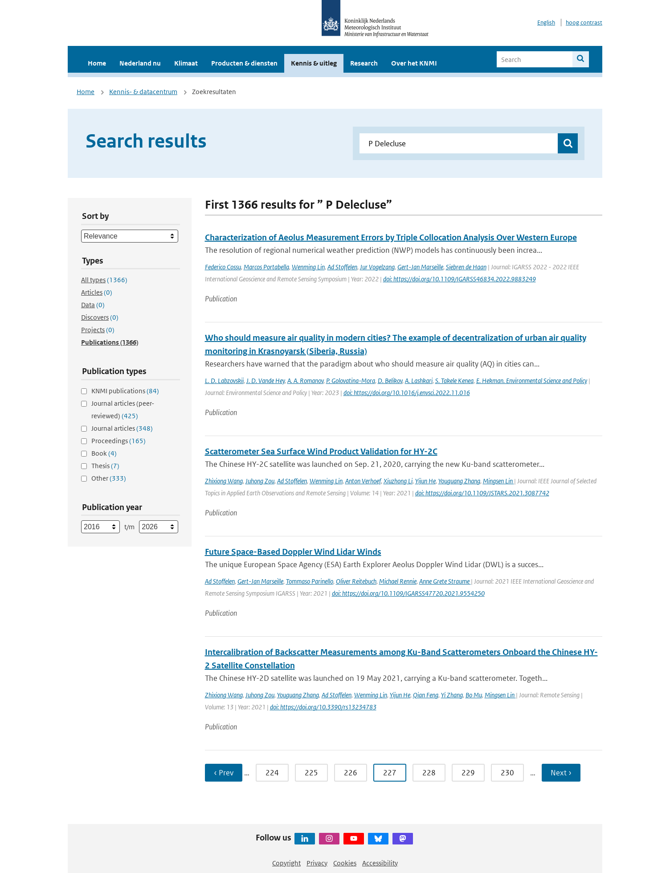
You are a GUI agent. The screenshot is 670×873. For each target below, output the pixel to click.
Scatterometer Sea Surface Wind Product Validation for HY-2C (321, 451)
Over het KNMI (414, 63)
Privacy (316, 863)
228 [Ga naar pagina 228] (429, 773)
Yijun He (425, 481)
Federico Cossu (223, 267)
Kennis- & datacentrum (143, 91)
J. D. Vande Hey (265, 380)
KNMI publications (125, 391)
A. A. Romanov (305, 380)
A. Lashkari (419, 380)
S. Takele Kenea (454, 380)
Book (104, 453)
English (546, 22)
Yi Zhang (452, 695)
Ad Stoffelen (342, 267)
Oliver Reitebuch (356, 581)
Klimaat (186, 63)
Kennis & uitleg (314, 63)
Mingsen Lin (498, 481)
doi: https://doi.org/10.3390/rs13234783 (323, 707)
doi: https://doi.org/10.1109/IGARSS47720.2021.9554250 (408, 593)
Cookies (344, 863)
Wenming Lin (308, 267)
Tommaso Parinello (309, 581)
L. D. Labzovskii (224, 380)
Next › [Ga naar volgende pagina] (561, 773)
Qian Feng (425, 695)
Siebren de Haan (466, 267)
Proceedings (118, 440)
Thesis (105, 465)
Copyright (286, 863)
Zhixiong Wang (224, 481)
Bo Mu (474, 695)
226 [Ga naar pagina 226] (350, 773)
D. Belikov (390, 380)
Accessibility (380, 863)
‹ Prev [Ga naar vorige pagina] (223, 773)
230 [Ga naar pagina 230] (507, 773)
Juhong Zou (259, 481)
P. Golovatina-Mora (350, 380)
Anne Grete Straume (445, 581)
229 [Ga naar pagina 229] (468, 773)
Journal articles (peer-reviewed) (122, 409)
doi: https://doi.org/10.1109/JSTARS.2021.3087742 (482, 493)
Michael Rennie (398, 581)
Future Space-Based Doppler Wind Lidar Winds (293, 552)
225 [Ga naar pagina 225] (311, 773)
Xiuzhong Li (398, 481)
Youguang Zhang (459, 481)
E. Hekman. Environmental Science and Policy (531, 380)
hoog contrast (584, 22)
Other (108, 478)
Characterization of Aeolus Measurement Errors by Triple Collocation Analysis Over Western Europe (391, 237)
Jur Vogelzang (377, 267)
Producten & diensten (244, 63)
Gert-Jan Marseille (420, 267)
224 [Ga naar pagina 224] (272, 773)
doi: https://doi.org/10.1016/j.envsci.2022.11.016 (406, 392)
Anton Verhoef (363, 481)
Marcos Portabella (266, 267)
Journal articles (122, 428)
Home (97, 63)
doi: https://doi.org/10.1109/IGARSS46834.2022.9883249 (459, 279)
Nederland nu (140, 63)
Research (364, 63)
